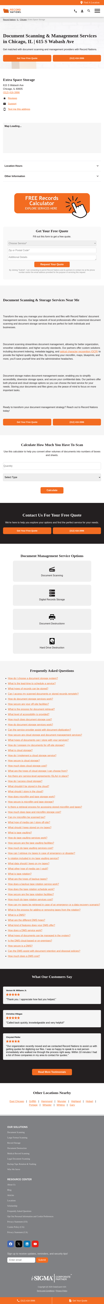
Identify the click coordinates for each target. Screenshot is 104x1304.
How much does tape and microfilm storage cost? (34, 812)
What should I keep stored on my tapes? (29, 827)
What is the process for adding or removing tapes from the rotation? (44, 910)
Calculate (52, 490)
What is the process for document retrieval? (31, 709)
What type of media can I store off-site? (29, 822)
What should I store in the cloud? (25, 791)
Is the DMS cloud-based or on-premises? (30, 940)
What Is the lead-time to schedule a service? (32, 683)
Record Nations (9, 20)
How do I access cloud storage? (25, 781)
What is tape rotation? (20, 874)
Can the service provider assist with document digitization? (39, 729)
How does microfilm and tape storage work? (31, 796)
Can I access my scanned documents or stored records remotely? (43, 693)
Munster (61, 1101)
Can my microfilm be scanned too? (26, 817)
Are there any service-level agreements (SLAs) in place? (38, 776)
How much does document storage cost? (30, 719)
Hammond (46, 1101)
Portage (33, 1105)
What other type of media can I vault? (28, 868)
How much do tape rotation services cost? (30, 899)
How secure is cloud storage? (24, 760)
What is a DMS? (17, 915)
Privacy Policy (61, 1291)
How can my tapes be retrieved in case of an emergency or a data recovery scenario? (54, 904)
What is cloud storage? (20, 750)
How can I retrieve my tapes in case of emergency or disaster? (41, 853)
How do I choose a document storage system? (33, 678)
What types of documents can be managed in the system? (39, 935)
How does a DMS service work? (25, 930)
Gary (72, 1105)
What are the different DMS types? (26, 920)
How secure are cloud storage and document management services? (45, 735)
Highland (76, 1101)
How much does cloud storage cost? (27, 765)
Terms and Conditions (45, 1291)
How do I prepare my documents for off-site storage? (36, 745)
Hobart (89, 1101)
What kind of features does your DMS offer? (31, 925)
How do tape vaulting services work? (27, 838)
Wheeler (47, 1105)
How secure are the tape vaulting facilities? (31, 843)
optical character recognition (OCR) (79, 351)
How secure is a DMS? (20, 946)
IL (18, 20)
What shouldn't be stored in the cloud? (28, 786)
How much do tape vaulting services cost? (30, 848)
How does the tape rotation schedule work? (31, 889)
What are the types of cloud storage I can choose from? (38, 771)
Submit (42, 1260)
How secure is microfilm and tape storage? (31, 801)
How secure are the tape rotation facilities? (31, 894)
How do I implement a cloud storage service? (32, 755)
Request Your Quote (52, 264)
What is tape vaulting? (20, 832)
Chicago (23, 20)
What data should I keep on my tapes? (28, 863)
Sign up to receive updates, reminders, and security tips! (37, 1253)
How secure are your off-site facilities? (28, 704)
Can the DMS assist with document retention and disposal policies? (44, 951)
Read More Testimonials (52, 1072)
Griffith (32, 1101)
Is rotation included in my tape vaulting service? (33, 858)
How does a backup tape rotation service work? (33, 884)
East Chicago (17, 1101)
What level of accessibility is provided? (28, 714)
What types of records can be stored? (28, 688)
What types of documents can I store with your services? (38, 740)
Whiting (61, 1105)
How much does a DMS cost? (24, 956)
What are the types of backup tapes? (28, 879)
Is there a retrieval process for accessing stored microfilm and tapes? (45, 807)
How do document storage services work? (30, 699)
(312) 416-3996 (11, 92)
